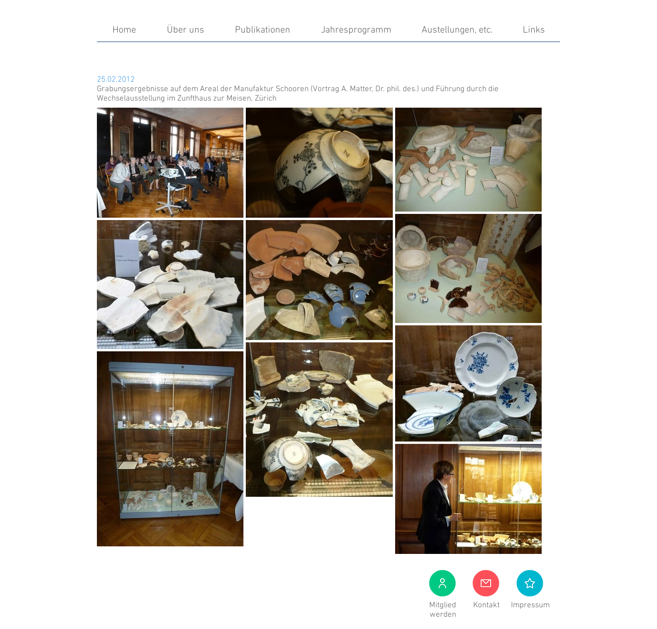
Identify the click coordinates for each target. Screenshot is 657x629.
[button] (530, 583)
